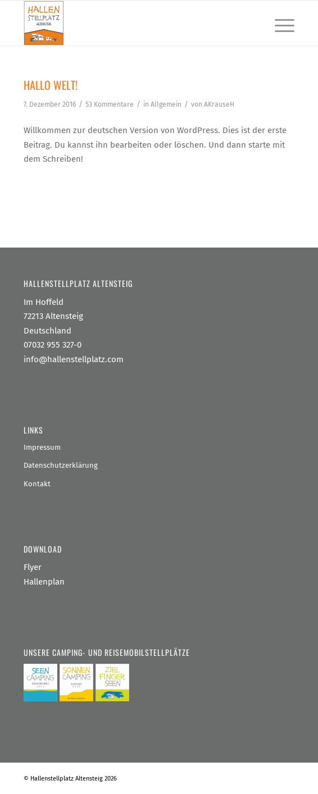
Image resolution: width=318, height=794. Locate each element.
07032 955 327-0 (52, 345)
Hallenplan (44, 582)
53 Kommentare (109, 104)
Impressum (42, 447)
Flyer (33, 567)
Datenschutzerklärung (61, 465)
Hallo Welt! (51, 84)
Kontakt (37, 484)
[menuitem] (279, 23)
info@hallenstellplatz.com (74, 359)
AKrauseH (219, 104)
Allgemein (166, 104)
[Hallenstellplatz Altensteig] (132, 23)
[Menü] (279, 23)
